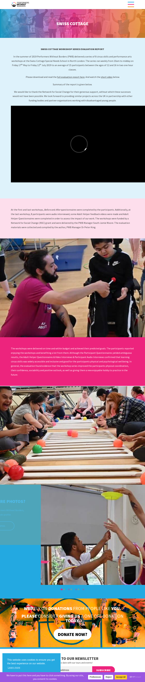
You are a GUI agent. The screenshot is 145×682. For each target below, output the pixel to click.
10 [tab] (83, 589)
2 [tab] (64, 589)
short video (106, 76)
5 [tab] (71, 589)
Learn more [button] (14, 667)
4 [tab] (69, 589)
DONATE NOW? (72, 634)
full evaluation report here (71, 76)
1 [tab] (62, 589)
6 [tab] (74, 589)
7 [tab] (76, 589)
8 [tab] (79, 589)
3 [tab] (67, 589)
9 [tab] (81, 589)
